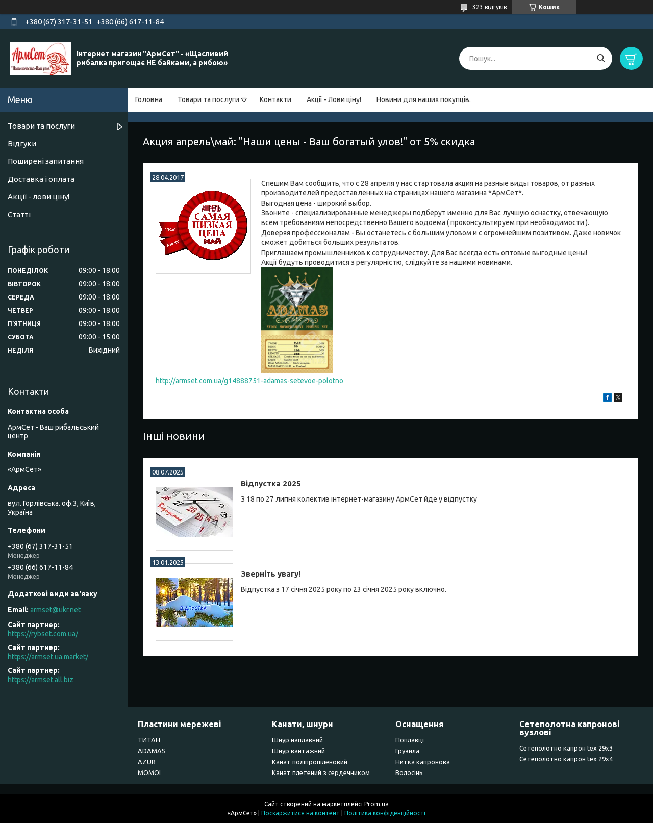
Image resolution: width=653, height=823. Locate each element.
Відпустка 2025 (271, 483)
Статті (19, 214)
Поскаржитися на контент (300, 813)
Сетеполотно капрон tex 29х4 (566, 758)
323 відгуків (489, 7)
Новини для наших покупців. (423, 99)
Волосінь (409, 772)
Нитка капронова (422, 761)
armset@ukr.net (55, 610)
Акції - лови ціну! (38, 196)
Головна (148, 99)
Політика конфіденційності (384, 813)
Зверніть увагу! (270, 573)
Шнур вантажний (298, 750)
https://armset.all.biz (40, 680)
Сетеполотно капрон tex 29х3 (566, 748)
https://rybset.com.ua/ (43, 634)
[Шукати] (600, 58)
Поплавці (409, 739)
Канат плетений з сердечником (321, 772)
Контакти (275, 99)
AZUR (147, 761)
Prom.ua (376, 804)
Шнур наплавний (297, 739)
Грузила (407, 750)
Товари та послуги (208, 99)
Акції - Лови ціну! (334, 99)
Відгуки (22, 143)
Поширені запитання (46, 161)
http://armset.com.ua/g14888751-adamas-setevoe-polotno (249, 381)
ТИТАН (149, 739)
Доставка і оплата (41, 178)
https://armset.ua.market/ (48, 657)
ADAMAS (152, 750)
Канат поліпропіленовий (309, 761)
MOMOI (149, 772)
